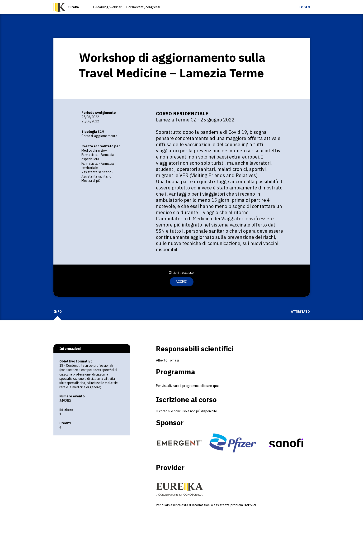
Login (304, 7)
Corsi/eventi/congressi (143, 7)
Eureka (73, 7)
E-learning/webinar (107, 7)
